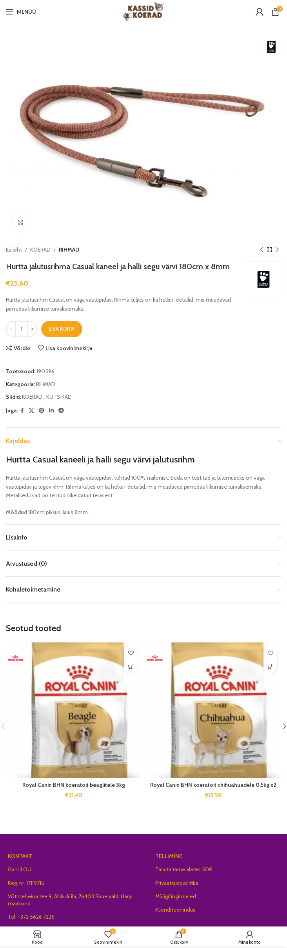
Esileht (14, 249)
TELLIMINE (168, 856)
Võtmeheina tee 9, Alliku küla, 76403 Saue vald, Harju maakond (70, 900)
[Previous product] (261, 250)
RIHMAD (69, 249)
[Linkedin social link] (51, 410)
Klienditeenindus (175, 909)
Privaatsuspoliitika (176, 883)
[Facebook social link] (22, 410)
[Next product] (277, 250)
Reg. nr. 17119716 (26, 883)
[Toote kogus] (21, 329)
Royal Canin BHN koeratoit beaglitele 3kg (73, 784)
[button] (131, 667)
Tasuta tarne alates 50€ (184, 869)
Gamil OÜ (19, 869)
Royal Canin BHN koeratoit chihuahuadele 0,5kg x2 (213, 784)
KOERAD (40, 249)
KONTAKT (20, 856)
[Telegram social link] (61, 410)
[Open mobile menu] (21, 12)
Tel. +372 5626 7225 (31, 916)
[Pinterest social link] (41, 410)
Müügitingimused (175, 896)
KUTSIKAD (59, 396)
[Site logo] (143, 10)
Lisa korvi (61, 329)
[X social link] (31, 410)
